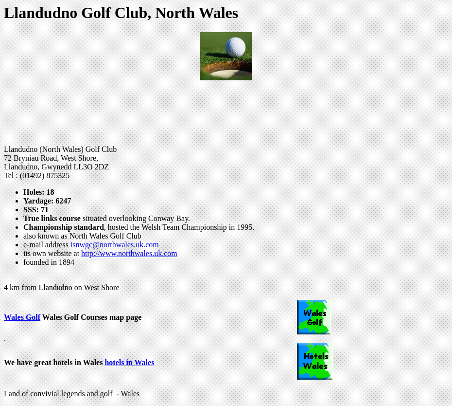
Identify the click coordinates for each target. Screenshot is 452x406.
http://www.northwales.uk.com (129, 253)
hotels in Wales (129, 362)
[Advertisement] (226, 113)
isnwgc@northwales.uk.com (114, 244)
